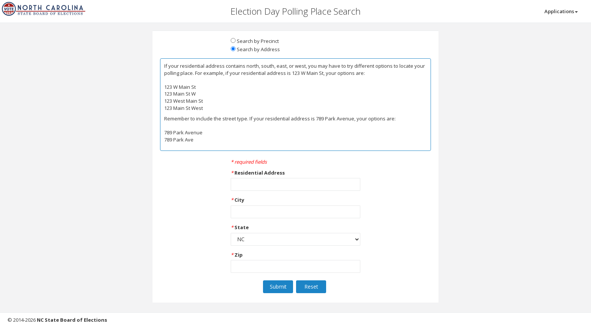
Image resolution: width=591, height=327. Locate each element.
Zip (238, 254)
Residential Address (259, 172)
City (239, 199)
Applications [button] (561, 11)
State (241, 227)
